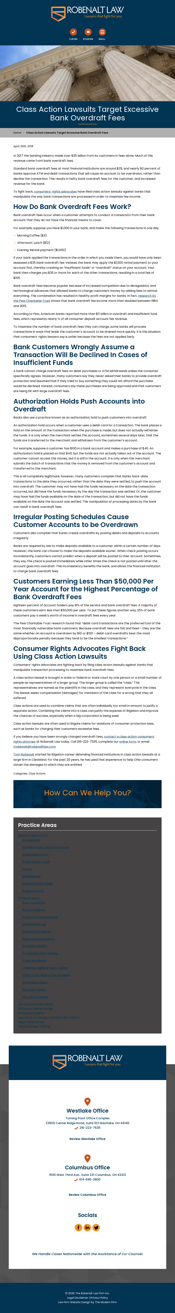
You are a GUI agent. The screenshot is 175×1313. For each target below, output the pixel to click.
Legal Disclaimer (77, 1298)
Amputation (31, 840)
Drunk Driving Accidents (40, 917)
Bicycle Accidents (35, 997)
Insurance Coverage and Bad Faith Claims (48, 1017)
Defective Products (37, 931)
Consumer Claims (31, 1013)
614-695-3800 (89, 1179)
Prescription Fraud (36, 862)
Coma (27, 869)
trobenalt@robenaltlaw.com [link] (34, 747)
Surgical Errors (33, 891)
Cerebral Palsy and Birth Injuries (46, 847)
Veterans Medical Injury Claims (45, 968)
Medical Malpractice (33, 835)
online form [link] (127, 741)
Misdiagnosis (32, 876)
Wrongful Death (34, 990)
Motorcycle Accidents (39, 939)
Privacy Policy (99, 1298)
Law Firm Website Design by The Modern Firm (87, 1302)
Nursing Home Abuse (38, 883)
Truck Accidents (34, 961)
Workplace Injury (35, 982)
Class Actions (37, 773)
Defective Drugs (34, 924)
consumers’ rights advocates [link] (55, 191)
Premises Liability (35, 946)
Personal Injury (29, 898)
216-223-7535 (89, 1128)
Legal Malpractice (31, 1022)
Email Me (88, 39)
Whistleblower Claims (34, 1026)
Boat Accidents (34, 910)
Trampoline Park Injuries (40, 953)
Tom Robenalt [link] (23, 754)
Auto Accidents (34, 902)
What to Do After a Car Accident (46, 975)
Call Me (73, 39)
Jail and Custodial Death (35, 1004)
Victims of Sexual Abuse (35, 1009)
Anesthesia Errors (35, 854)
